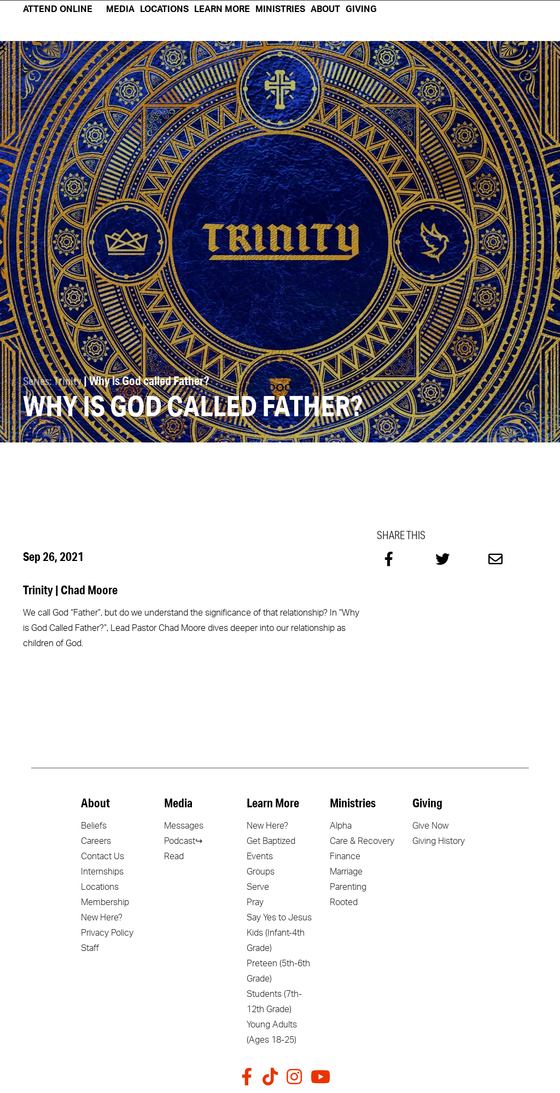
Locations (100, 886)
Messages (183, 825)
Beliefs (94, 825)
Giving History (438, 840)
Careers (96, 840)
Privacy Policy (107, 932)
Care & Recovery (362, 840)
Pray (255, 901)
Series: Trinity (54, 380)
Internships (102, 871)
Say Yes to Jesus (279, 917)
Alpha (341, 825)
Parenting (348, 886)
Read (174, 856)
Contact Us (102, 856)
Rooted (344, 901)
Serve (258, 886)
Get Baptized (271, 840)
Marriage (346, 871)
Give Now (430, 825)
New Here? (101, 917)
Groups (261, 871)
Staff (90, 947)
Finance (345, 856)
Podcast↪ (183, 840)
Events (260, 856)
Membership (105, 901)
